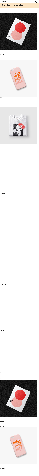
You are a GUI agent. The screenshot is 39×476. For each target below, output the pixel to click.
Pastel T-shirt (3, 284)
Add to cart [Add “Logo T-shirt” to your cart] (2, 144)
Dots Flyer (2, 54)
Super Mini (2, 330)
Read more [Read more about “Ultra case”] (2, 97)
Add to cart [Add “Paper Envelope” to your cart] (2, 372)
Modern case (2, 468)
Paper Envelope (3, 375)
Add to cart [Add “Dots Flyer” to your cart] (2, 50)
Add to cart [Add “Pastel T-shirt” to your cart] (2, 281)
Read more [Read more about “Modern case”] (2, 464)
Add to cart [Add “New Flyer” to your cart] (2, 417)
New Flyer (2, 421)
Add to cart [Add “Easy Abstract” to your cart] (2, 189)
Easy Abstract (3, 193)
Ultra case (2, 101)
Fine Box (1, 239)
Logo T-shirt (2, 148)
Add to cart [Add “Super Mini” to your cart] (2, 326)
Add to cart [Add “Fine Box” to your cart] (2, 235)
